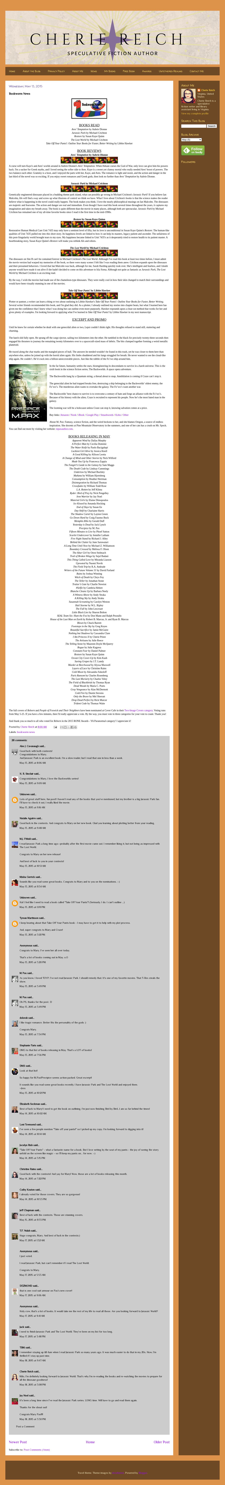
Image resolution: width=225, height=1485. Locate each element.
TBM (22, 1347)
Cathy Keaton (27, 1189)
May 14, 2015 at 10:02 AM (33, 1113)
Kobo (118, 415)
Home (12, 71)
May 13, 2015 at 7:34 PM (33, 1034)
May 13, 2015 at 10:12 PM (33, 1092)
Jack (22, 1327)
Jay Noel (24, 1395)
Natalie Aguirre (28, 818)
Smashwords (107, 415)
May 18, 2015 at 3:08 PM (33, 1384)
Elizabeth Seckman (30, 1104)
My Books (109, 71)
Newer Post (18, 1442)
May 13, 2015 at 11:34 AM (33, 886)
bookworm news (26, 732)
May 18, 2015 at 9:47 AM (33, 1360)
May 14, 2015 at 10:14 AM (33, 1134)
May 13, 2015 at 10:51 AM (33, 865)
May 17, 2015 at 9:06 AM (33, 1295)
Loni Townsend (28, 1124)
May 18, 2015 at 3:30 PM (33, 1419)
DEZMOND (26, 1285)
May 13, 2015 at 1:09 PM (32, 907)
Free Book (129, 71)
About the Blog (31, 71)
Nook (73, 415)
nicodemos (118, 1472)
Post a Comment (25, 1426)
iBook (81, 415)
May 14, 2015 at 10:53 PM (33, 1199)
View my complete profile (195, 113)
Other (126, 415)
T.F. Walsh (25, 1230)
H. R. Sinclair (26, 773)
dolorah (24, 1017)
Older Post (162, 1442)
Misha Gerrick (27, 877)
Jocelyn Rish (26, 1145)
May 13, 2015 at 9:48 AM (33, 828)
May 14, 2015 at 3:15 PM (32, 1158)
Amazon (64, 415)
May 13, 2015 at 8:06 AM (33, 762)
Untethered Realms (170, 71)
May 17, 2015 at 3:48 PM (33, 1336)
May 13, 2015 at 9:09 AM (33, 783)
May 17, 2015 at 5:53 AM (33, 1274)
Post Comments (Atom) (37, 1449)
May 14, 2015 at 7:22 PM (33, 1178)
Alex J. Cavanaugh (29, 746)
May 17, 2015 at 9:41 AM (32, 1315)
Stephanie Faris (28, 1045)
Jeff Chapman (27, 1210)
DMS (22, 1065)
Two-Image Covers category (138, 710)
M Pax (23, 973)
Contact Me (197, 71)
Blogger (143, 1472)
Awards (146, 71)
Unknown (25, 794)
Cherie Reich (26, 1371)
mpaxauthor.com (64, 429)
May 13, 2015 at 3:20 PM (33, 962)
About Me (77, 71)
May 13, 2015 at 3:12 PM (32, 934)
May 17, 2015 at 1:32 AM (32, 1240)
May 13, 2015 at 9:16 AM (32, 807)
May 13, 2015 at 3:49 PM (33, 986)
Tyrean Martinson (29, 918)
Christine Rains (28, 1169)
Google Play (92, 415)
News (94, 71)
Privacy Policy (56, 71)
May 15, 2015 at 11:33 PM (33, 1219)
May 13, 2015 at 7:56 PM (33, 1054)
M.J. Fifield (25, 838)
